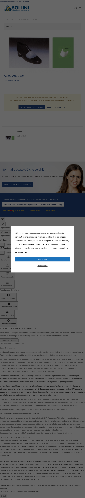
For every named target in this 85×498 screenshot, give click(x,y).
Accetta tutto (42, 259)
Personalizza (43, 266)
